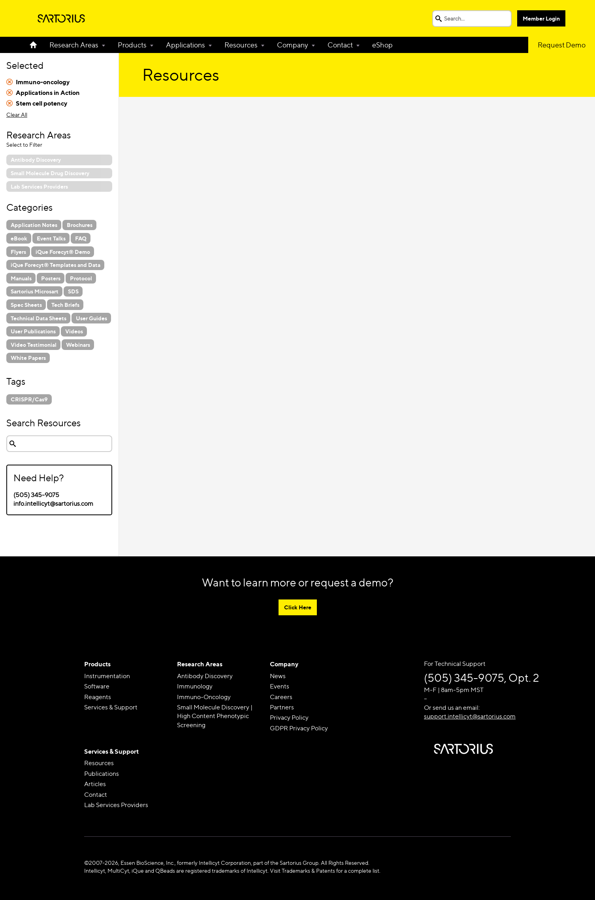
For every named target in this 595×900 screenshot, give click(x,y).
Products (132, 45)
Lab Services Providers (116, 805)
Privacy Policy (289, 717)
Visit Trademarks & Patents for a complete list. (325, 870)
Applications (185, 45)
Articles (95, 784)
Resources (241, 45)
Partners (282, 707)
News (278, 676)
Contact (340, 45)
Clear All (16, 114)
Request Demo (562, 45)
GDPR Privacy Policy (299, 728)
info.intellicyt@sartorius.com (53, 503)
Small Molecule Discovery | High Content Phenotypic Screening (214, 716)
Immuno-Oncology (204, 697)
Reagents (97, 697)
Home (36, 45)
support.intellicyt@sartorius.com (470, 716)
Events (279, 686)
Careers (281, 697)
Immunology (195, 686)
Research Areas (73, 45)
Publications (101, 773)
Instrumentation (107, 676)
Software (96, 686)
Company (292, 45)
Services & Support (110, 707)
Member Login (541, 18)
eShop (382, 45)
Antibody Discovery (205, 676)
